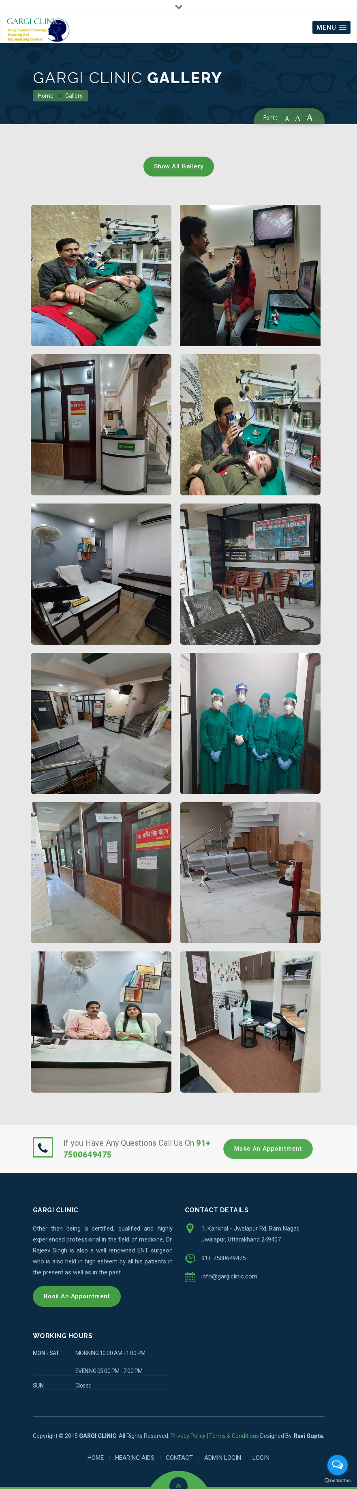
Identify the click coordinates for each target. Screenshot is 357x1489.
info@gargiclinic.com (229, 1276)
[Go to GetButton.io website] (338, 1480)
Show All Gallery (178, 166)
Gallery (74, 96)
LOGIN (260, 1457)
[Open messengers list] (337, 1465)
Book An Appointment (77, 1296)
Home (46, 96)
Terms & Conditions (234, 1436)
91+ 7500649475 (223, 1258)
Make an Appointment (268, 1148)
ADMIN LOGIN (222, 1457)
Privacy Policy (188, 1436)
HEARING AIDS (134, 1457)
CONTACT (179, 1457)
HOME (96, 1457)
